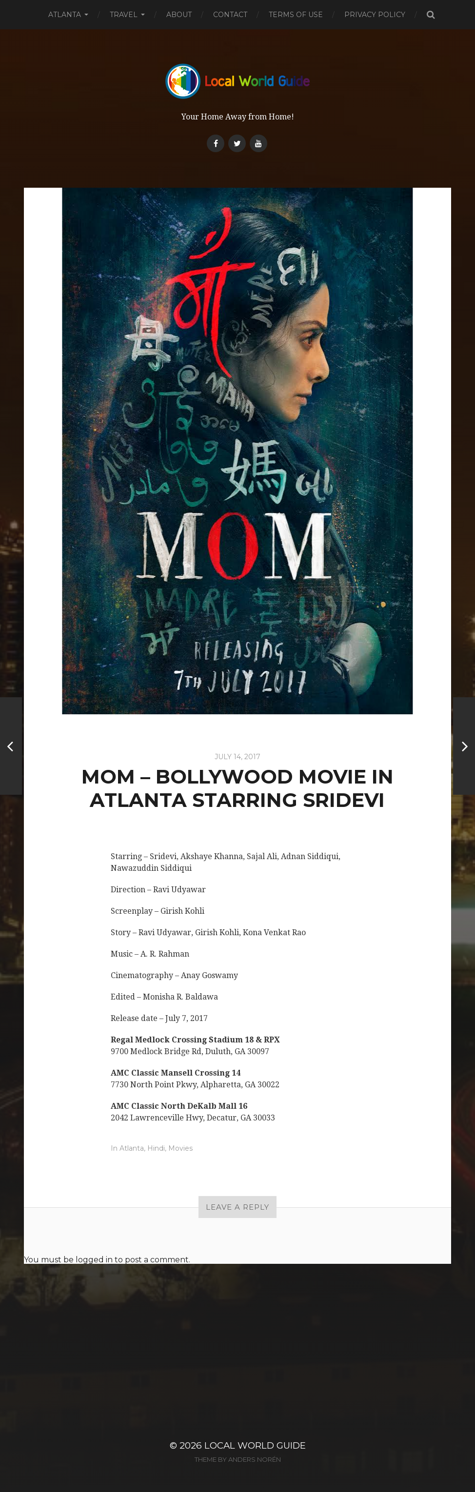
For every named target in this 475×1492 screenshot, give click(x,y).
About (179, 14)
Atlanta (64, 14)
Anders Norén (254, 1459)
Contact (230, 14)
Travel (124, 14)
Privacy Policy (374, 14)
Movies (180, 1148)
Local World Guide (255, 1445)
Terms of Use (296, 14)
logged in (94, 1259)
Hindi (156, 1148)
